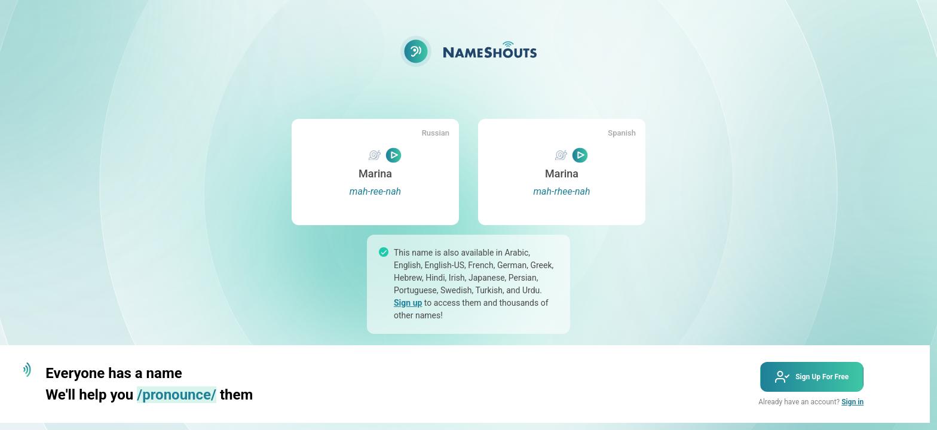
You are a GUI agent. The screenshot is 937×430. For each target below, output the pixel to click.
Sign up (408, 303)
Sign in (852, 402)
